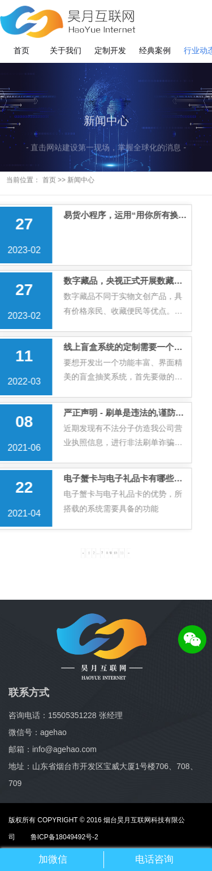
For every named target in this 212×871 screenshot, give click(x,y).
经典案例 (155, 50)
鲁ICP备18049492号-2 (56, 837)
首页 (21, 50)
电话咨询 (154, 859)
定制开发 (110, 50)
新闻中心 (80, 176)
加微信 (52, 859)
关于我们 (65, 50)
